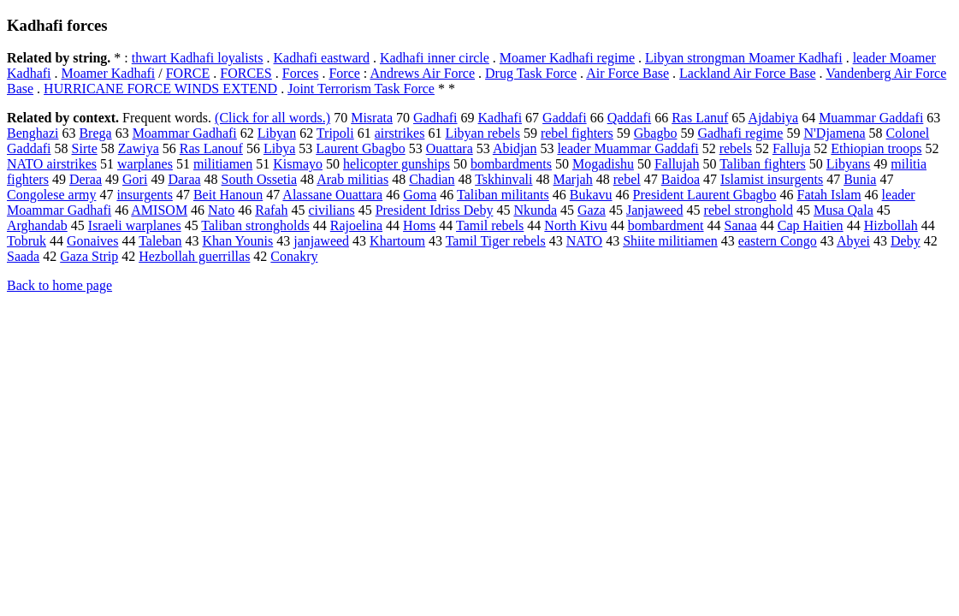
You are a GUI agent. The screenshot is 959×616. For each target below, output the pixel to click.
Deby (906, 241)
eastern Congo (777, 241)
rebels (735, 148)
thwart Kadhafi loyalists (197, 57)
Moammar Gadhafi (185, 133)
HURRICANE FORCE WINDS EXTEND (160, 88)
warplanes (145, 164)
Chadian (431, 179)
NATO (584, 241)
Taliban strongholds (255, 225)
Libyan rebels (482, 133)
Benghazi (32, 133)
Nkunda (535, 210)
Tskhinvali (503, 179)
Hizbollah (891, 225)
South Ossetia (259, 179)
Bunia (860, 179)
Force (344, 73)
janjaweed (321, 241)
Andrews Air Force (422, 73)
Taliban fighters (762, 164)
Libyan (277, 133)
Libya (279, 148)
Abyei (853, 241)
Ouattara (449, 148)
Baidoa (680, 179)
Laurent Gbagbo (360, 148)
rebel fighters (577, 133)
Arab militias (352, 179)
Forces (300, 73)
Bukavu (591, 194)
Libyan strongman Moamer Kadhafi (744, 57)
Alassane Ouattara (332, 194)
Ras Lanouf (211, 148)
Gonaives (92, 241)
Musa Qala (843, 210)
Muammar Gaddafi (871, 117)
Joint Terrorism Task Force (361, 88)
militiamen (222, 164)
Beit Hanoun (228, 194)
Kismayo (298, 164)
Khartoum (397, 241)
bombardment (666, 225)
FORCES (245, 73)
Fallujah (676, 164)
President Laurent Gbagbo (705, 194)
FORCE (188, 73)
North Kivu (575, 225)
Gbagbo (656, 133)
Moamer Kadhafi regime (567, 57)
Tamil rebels (490, 225)
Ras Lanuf (700, 117)
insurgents (144, 194)
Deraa (85, 179)
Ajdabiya (773, 117)
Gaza (591, 210)
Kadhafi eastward (322, 57)
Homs (419, 225)
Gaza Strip (89, 256)
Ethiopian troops (876, 148)
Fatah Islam (829, 194)
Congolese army (51, 194)
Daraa (184, 179)
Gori (134, 179)
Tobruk (26, 241)
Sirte (85, 148)
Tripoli (335, 133)
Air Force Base (627, 73)
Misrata (372, 117)
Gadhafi (435, 117)
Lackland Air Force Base (747, 73)
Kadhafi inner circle (434, 57)
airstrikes (400, 133)
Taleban (160, 241)
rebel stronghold (748, 210)
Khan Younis (238, 241)
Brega (95, 133)
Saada (23, 256)
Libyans (848, 164)
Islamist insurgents (771, 179)
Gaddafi (564, 117)
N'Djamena (834, 133)
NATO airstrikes (52, 164)
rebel (627, 179)
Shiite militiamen (670, 241)
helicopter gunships (396, 164)
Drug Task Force (531, 73)
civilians (331, 210)
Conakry (293, 256)
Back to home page (59, 285)
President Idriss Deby (435, 210)
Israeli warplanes (134, 225)
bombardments (511, 164)
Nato (221, 210)
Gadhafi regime (740, 133)
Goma (419, 194)
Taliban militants (503, 194)
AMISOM (159, 210)
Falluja (791, 148)
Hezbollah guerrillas (194, 256)
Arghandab (37, 225)
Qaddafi (629, 117)
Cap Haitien (811, 225)
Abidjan (515, 148)
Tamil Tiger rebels (496, 241)
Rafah (271, 210)
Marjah (573, 179)
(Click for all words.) (272, 117)
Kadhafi (500, 117)
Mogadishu (603, 164)
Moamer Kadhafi (109, 73)
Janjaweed (655, 210)
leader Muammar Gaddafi (627, 148)
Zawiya (138, 148)
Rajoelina (356, 225)
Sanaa (741, 225)
